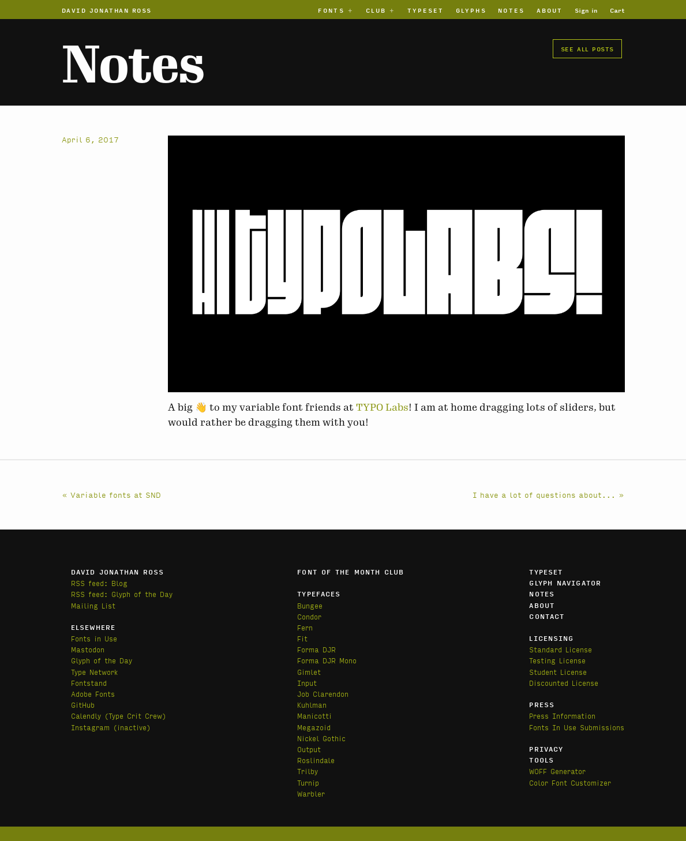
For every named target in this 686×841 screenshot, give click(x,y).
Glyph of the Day (101, 660)
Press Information (562, 715)
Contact (546, 616)
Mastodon (87, 649)
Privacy (546, 749)
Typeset (425, 10)
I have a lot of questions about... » (549, 494)
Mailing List (93, 605)
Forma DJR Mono (327, 660)
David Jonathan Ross (107, 10)
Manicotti (314, 715)
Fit (302, 638)
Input (307, 682)
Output (309, 749)
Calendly (87, 715)
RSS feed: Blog (99, 583)
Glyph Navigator (565, 583)
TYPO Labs (382, 407)
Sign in (586, 10)
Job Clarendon (322, 693)
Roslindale (316, 760)
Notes (511, 10)
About (550, 10)
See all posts (587, 48)
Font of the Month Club (350, 572)
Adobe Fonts (93, 693)
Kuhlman (312, 704)
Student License (558, 671)
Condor (309, 616)
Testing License (557, 660)
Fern (305, 627)
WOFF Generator (557, 771)
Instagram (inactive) (111, 727)
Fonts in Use (94, 638)
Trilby (307, 771)
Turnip (308, 782)
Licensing (551, 638)
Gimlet (309, 671)
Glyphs (471, 10)
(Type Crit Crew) (135, 715)
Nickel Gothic (321, 738)
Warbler (311, 793)
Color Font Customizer (570, 782)
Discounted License (563, 682)
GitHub (83, 704)
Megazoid (314, 727)
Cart (617, 10)
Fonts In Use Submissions (576, 727)
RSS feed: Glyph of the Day (122, 594)
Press (541, 704)
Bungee (310, 605)
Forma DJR (316, 649)
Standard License (560, 649)
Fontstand (89, 682)
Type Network (94, 671)
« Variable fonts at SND (111, 494)
